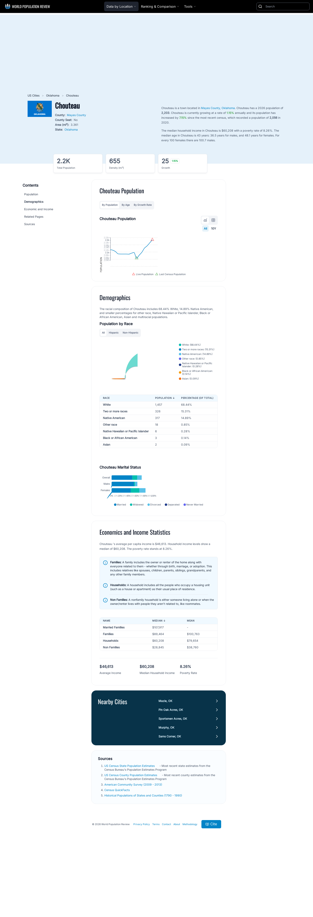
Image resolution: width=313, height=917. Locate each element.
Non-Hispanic (130, 374)
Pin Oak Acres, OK (171, 772)
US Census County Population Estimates (131, 838)
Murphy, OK (166, 790)
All (205, 228)
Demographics (33, 201)
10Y (213, 228)
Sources (29, 224)
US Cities (34, 95)
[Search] (286, 6)
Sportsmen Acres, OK (173, 781)
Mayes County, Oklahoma (218, 108)
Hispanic (114, 374)
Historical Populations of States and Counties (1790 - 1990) (143, 858)
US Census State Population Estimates (129, 828)
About (176, 887)
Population (31, 194)
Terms (156, 887)
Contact (166, 887)
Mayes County (76, 115)
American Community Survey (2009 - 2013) (133, 847)
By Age (126, 204)
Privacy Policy (141, 887)
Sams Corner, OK (170, 799)
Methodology (189, 887)
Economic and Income (38, 209)
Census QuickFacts (117, 853)
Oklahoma (53, 95)
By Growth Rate (143, 204)
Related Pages (33, 216)
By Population (110, 204)
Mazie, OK (165, 763)
